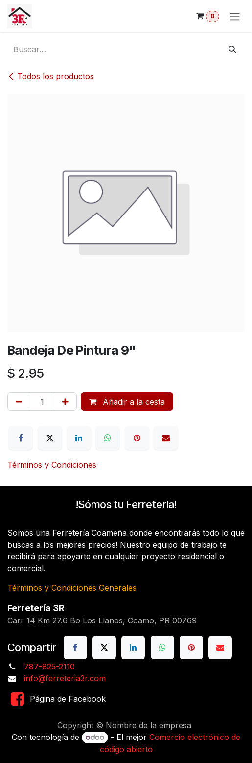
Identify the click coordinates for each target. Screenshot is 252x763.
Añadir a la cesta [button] (127, 401)
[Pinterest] (137, 438)
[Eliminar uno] (18, 401)
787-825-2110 (49, 666)
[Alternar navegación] (235, 16)
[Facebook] (20, 438)
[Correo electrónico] (166, 438)
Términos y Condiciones (51, 465)
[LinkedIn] (79, 438)
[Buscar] (232, 49)
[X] (50, 438)
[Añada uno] (65, 401)
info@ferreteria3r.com (65, 678)
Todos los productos (50, 76)
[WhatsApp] (107, 438)
